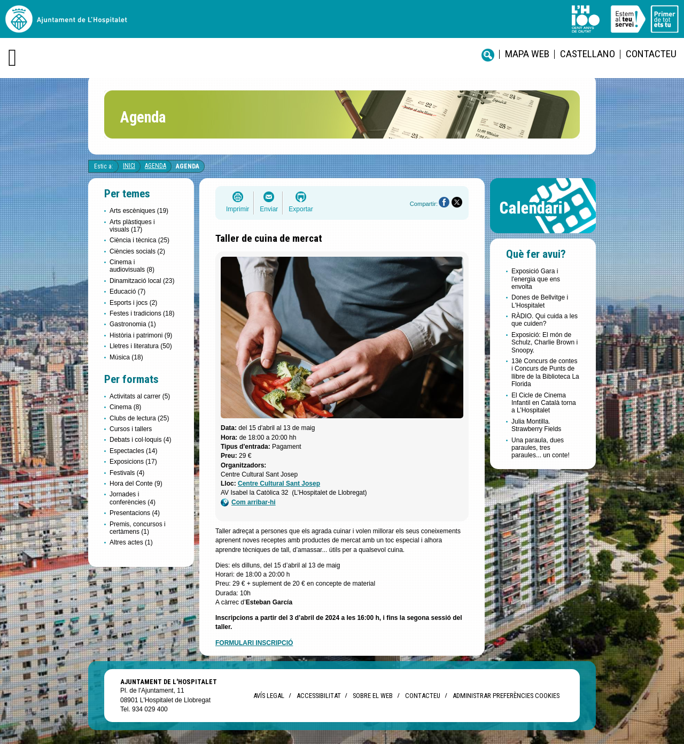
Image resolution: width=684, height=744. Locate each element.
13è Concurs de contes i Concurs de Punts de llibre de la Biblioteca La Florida (545, 372)
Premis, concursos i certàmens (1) (138, 527)
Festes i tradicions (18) (142, 313)
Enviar (269, 209)
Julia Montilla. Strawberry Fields (536, 425)
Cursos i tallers (131, 429)
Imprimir (237, 209)
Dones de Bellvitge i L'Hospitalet (539, 301)
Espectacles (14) (133, 451)
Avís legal (268, 696)
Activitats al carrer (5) (140, 396)
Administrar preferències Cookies (506, 696)
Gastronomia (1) (133, 324)
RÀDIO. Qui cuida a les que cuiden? (544, 319)
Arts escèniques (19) (139, 210)
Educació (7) (127, 291)
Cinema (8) (125, 407)
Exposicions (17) (133, 461)
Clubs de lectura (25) (139, 418)
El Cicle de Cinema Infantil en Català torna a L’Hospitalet (543, 403)
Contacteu (651, 54)
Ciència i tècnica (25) (139, 240)
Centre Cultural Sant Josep (279, 483)
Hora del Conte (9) (136, 483)
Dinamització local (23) (142, 281)
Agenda (155, 166)
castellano (587, 54)
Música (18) (126, 357)
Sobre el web (373, 696)
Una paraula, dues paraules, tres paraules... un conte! (540, 447)
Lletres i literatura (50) (141, 346)
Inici (129, 166)
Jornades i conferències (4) (133, 497)
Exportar (301, 209)
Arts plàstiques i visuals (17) (132, 225)
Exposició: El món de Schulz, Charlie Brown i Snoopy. (544, 342)
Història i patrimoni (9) (141, 335)
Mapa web (527, 54)
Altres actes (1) (131, 542)
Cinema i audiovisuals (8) (132, 265)
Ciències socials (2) (137, 251)
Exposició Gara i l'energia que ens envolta (535, 278)
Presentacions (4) (135, 513)
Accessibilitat (318, 696)
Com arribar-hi (248, 502)
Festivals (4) (127, 473)
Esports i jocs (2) (133, 302)
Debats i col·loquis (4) (140, 439)
